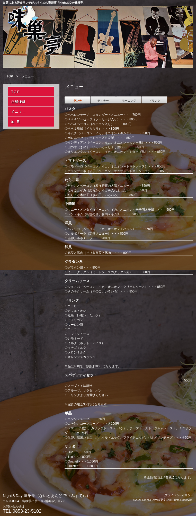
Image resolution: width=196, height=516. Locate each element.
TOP (10, 76)
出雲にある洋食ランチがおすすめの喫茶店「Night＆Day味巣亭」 (44, 2)
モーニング (129, 100)
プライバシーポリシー (179, 495)
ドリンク (154, 100)
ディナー (103, 100)
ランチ (77, 100)
